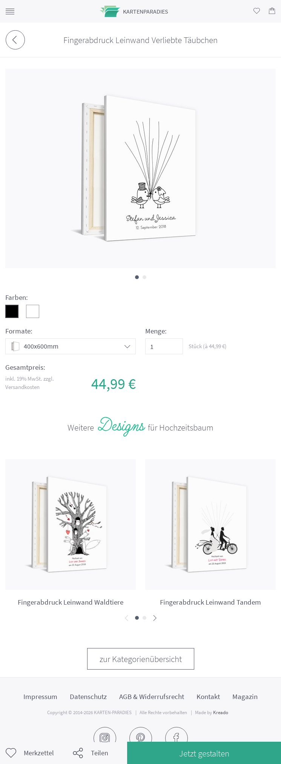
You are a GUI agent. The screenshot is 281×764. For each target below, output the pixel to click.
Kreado (220, 712)
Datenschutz (88, 696)
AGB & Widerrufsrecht (151, 696)
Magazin (245, 696)
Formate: (18, 331)
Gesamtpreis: (25, 367)
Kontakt (208, 696)
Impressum (40, 696)
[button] (137, 277)
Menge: (156, 331)
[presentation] (126, 618)
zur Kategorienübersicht (141, 658)
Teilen (90, 753)
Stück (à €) (208, 346)
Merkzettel (30, 753)
